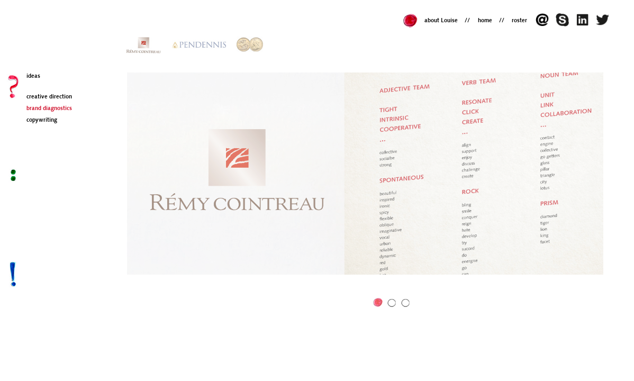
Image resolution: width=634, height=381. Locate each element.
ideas (33, 76)
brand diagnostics (49, 109)
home (485, 21)
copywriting (41, 120)
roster (519, 21)
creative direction (49, 97)
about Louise (441, 21)
